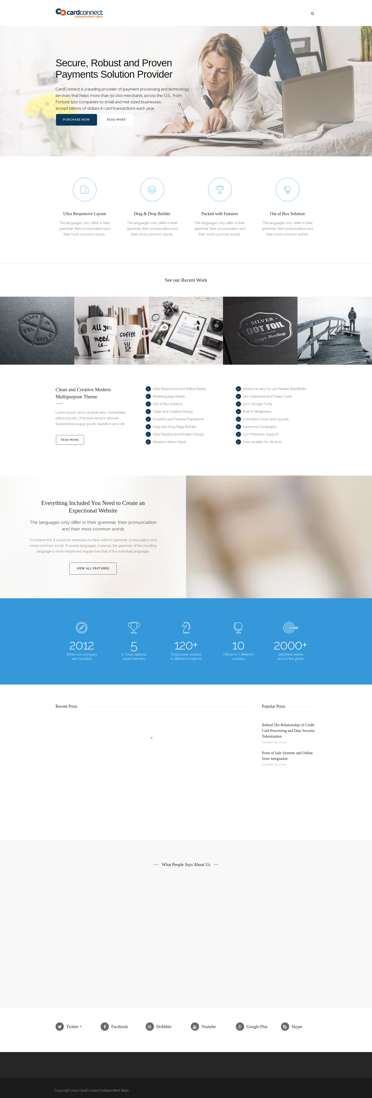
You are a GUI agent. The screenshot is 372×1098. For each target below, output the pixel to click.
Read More (116, 123)
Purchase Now (76, 123)
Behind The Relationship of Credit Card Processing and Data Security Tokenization (288, 730)
